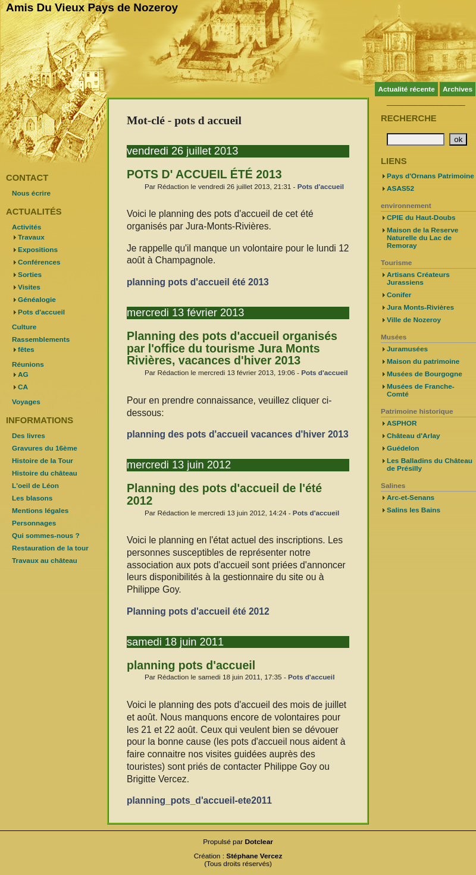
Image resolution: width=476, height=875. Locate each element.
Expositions (38, 249)
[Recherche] (415, 139)
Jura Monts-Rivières (420, 307)
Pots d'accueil (321, 186)
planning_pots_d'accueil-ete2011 (199, 800)
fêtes (26, 349)
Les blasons (32, 498)
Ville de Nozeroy (414, 320)
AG (23, 374)
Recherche (409, 118)
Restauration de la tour (50, 548)
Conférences (39, 262)
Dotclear (259, 842)
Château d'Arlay (413, 436)
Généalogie (37, 299)
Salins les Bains (413, 510)
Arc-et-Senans (410, 497)
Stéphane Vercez (254, 856)
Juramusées (407, 349)
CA (23, 387)
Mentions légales (40, 510)
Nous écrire (31, 193)
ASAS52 (400, 188)
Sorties (30, 274)
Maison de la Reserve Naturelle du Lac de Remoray (422, 238)
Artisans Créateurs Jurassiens (418, 278)
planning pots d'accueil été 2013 (198, 282)
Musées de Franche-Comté (421, 390)
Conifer (399, 295)
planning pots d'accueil (191, 665)
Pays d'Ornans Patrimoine (430, 176)
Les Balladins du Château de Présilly (429, 465)
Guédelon (403, 448)
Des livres (28, 436)
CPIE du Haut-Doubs (421, 217)
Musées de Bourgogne (424, 374)
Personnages (34, 523)
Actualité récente (406, 89)
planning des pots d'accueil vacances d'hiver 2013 (238, 434)
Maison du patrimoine (423, 361)
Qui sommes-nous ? (46, 535)
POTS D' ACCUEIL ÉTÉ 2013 (204, 174)
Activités (26, 227)
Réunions (28, 364)
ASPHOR (402, 423)
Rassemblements (41, 339)
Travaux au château (44, 560)
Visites (29, 287)
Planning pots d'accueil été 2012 (198, 611)
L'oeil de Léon (35, 485)
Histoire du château (44, 473)
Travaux (31, 237)
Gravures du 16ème (44, 448)
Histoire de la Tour (42, 461)
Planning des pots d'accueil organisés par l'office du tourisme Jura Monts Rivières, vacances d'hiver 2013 (232, 348)
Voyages (26, 402)
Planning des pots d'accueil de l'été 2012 (224, 494)
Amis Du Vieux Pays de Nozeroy (92, 7)
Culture (24, 327)
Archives (457, 89)
